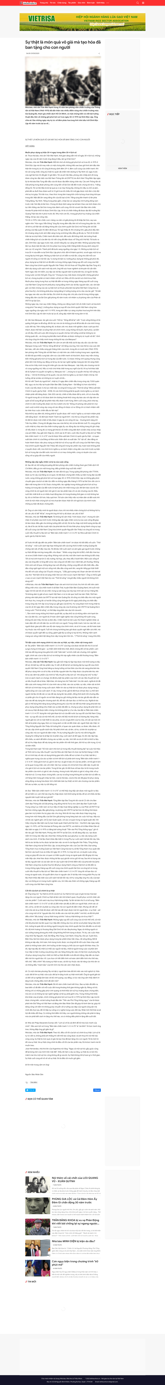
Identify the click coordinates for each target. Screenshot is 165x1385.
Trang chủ (44, 3)
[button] (137, 3)
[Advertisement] (122, 73)
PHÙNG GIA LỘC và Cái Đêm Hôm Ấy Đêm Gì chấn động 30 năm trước (74, 1200)
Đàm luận (91, 3)
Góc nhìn (81, 3)
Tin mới (32, 1281)
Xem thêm (122, 168)
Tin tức (53, 3)
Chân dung (61, 3)
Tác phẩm (72, 3)
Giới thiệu (101, 3)
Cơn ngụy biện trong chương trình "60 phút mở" (75, 1263)
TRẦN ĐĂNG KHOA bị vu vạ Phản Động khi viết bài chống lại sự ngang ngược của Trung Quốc (75, 1222)
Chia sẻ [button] (31, 1090)
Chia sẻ (97, 1090)
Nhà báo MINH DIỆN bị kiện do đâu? (73, 1241)
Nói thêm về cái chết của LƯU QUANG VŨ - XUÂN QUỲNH (75, 1179)
